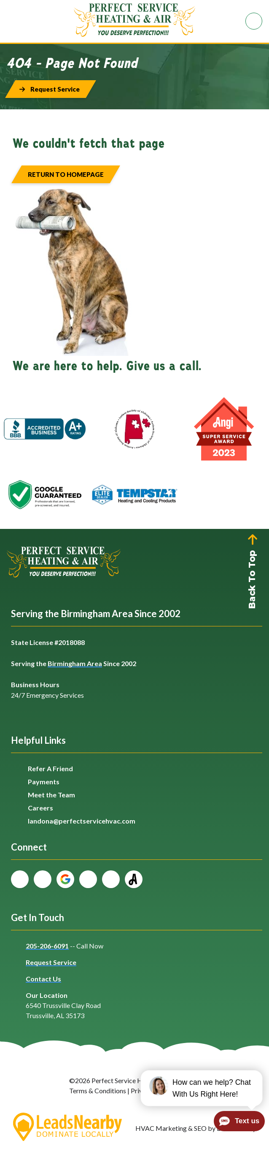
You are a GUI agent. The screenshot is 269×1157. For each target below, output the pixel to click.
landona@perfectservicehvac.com (81, 821)
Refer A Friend (50, 768)
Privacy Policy (151, 1091)
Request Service (51, 962)
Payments (43, 782)
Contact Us (43, 979)
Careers (40, 808)
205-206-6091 (47, 946)
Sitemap (188, 1091)
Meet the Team (51, 795)
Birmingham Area (75, 663)
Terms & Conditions (97, 1091)
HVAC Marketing (161, 1128)
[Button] (50, 89)
